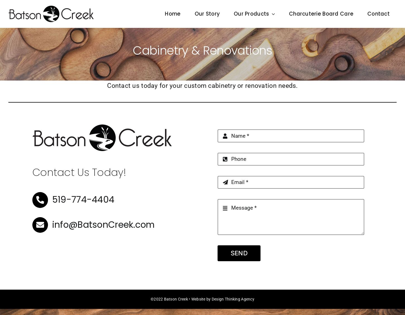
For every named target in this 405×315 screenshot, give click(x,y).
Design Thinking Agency (233, 299)
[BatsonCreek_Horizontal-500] (51, 8)
